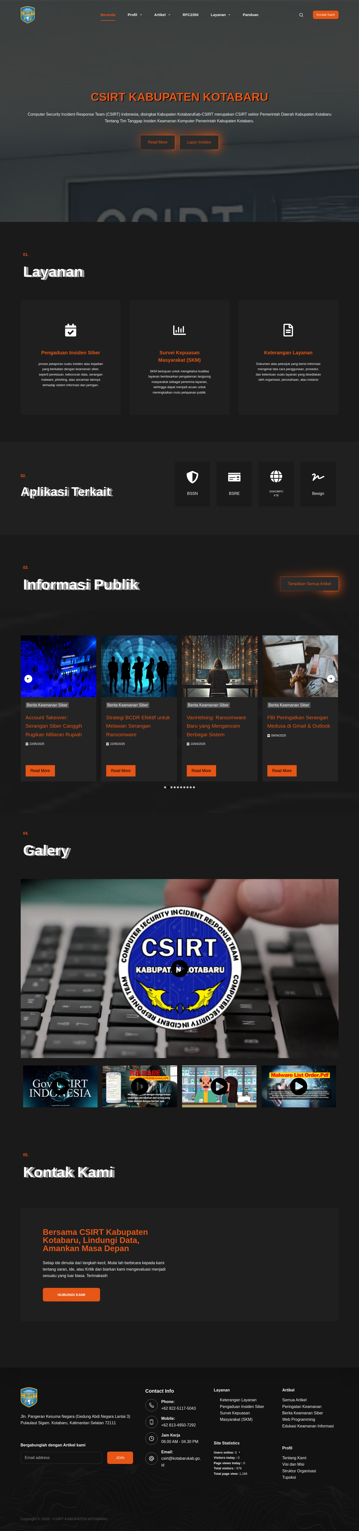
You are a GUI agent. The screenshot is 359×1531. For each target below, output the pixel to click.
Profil (136, 15)
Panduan (250, 15)
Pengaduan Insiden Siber (242, 1407)
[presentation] (28, 681)
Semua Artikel (294, 1400)
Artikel (163, 15)
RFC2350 (190, 15)
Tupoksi (289, 1477)
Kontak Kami (326, 15)
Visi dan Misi (293, 1464)
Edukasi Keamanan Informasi (308, 1426)
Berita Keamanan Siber (47, 707)
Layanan (222, 15)
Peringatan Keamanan (302, 1407)
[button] (165, 789)
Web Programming (298, 1419)
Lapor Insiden (199, 142)
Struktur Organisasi (299, 1471)
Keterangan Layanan (238, 1400)
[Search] (301, 15)
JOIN (120, 1458)
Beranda (108, 15)
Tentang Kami (294, 1458)
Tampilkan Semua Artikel (309, 586)
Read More (157, 142)
